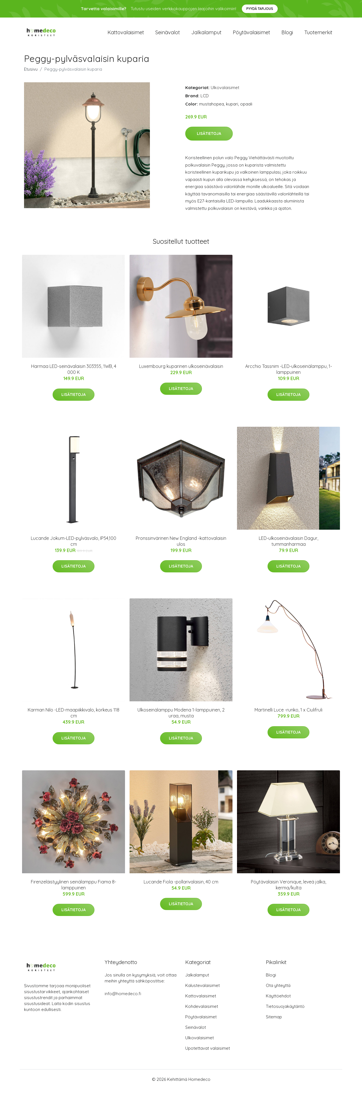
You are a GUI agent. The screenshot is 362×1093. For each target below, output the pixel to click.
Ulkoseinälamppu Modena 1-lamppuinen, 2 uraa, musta (181, 717)
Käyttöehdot (278, 1000)
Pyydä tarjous (259, 9)
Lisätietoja (209, 137)
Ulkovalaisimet (225, 91)
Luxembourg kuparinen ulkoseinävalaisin (181, 370)
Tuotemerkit (318, 34)
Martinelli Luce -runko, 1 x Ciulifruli (288, 714)
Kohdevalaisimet (201, 1010)
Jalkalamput (206, 34)
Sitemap (274, 1020)
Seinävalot (167, 34)
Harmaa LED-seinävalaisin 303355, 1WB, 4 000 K (73, 373)
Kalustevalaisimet (202, 989)
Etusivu (31, 73)
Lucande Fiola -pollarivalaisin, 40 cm (181, 886)
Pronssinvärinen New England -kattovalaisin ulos (181, 545)
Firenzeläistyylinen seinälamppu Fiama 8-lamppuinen (73, 888)
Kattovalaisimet (125, 34)
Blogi (287, 34)
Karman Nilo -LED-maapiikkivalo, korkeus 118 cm (73, 717)
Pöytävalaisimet (251, 34)
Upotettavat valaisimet (207, 1052)
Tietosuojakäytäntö (285, 1010)
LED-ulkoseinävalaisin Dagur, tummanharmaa (288, 545)
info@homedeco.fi (123, 997)
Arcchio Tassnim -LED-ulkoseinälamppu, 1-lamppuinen (288, 373)
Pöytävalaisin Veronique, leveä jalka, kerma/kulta (288, 888)
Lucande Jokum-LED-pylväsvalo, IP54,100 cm (73, 545)
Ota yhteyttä (278, 989)
